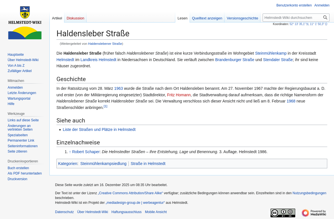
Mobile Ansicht (156, 212)
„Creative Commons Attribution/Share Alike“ (130, 193)
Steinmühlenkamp (271, 53)
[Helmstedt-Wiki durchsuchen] (296, 18)
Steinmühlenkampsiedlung (103, 163)
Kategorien (67, 163)
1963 (118, 88)
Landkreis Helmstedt (99, 59)
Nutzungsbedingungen (309, 193)
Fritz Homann (179, 95)
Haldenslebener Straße (105, 43)
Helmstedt (65, 59)
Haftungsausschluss (127, 212)
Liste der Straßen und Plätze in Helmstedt (99, 129)
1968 (291, 101)
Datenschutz (64, 212)
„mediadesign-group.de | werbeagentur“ (135, 203)
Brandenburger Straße (234, 59)
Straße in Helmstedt (148, 163)
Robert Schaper (86, 151)
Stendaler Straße (278, 59)
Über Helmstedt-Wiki (92, 212)
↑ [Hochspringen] (70, 151)
